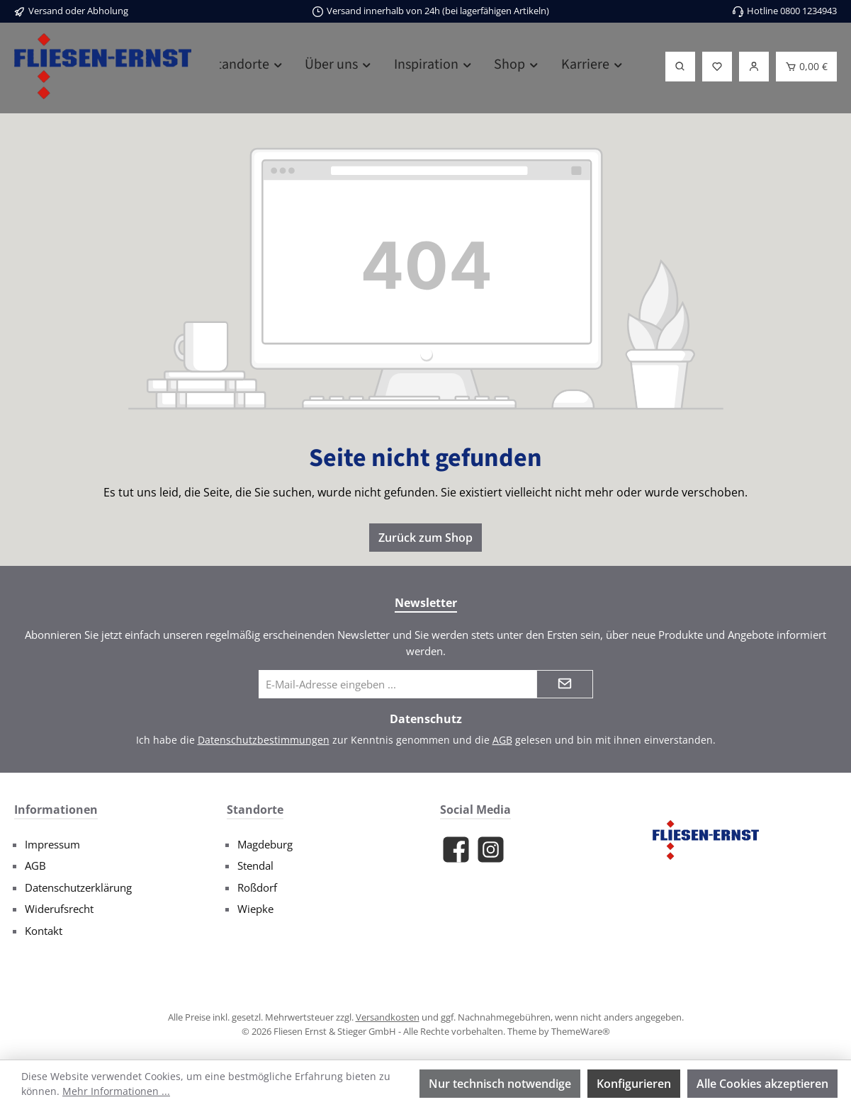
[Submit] (564, 684)
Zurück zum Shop (425, 537)
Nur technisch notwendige (500, 1083)
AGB (502, 739)
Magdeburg (265, 844)
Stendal (255, 865)
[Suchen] (680, 66)
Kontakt (43, 931)
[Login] (754, 66)
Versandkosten (387, 1017)
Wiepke (255, 909)
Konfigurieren (634, 1083)
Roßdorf (257, 887)
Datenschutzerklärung (78, 887)
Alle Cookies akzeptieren (762, 1083)
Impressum (52, 844)
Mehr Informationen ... (116, 1091)
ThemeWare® (580, 1031)
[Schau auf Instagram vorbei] (491, 849)
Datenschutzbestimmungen (263, 739)
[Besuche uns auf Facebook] (456, 849)
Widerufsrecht (59, 909)
